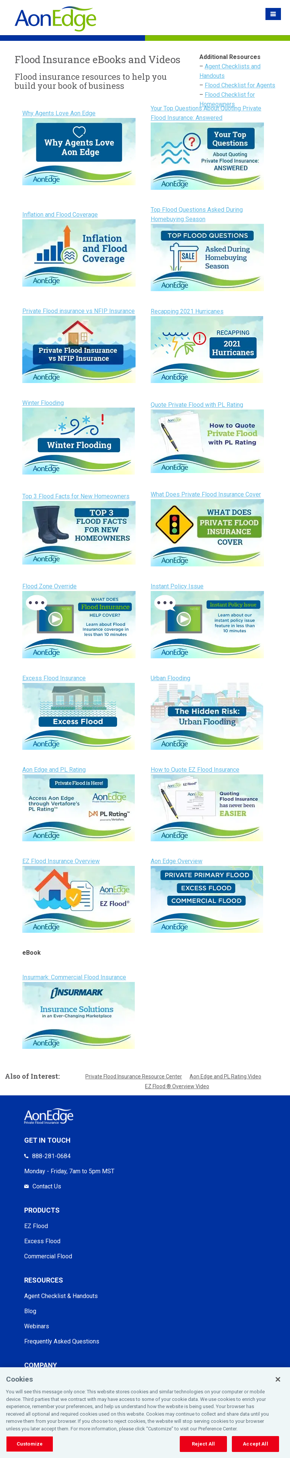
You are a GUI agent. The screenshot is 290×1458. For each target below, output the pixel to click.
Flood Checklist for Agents (240, 85)
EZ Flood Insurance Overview (61, 861)
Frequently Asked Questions (61, 1341)
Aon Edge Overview (176, 861)
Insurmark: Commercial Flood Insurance (74, 977)
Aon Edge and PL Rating (54, 769)
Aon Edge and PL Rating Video (225, 1076)
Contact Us (46, 1186)
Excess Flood (42, 1241)
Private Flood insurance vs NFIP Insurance (78, 311)
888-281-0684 (51, 1156)
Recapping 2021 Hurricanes (187, 311)
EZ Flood (36, 1226)
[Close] (278, 1379)
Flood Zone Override (49, 586)
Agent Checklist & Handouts (61, 1296)
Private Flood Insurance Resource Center (133, 1076)
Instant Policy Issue (177, 586)
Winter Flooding (43, 402)
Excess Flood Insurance (54, 678)
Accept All (255, 1444)
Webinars (36, 1326)
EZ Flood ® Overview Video (177, 1086)
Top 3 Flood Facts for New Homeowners (76, 496)
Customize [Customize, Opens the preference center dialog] (30, 1444)
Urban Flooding (170, 678)
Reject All (203, 1444)
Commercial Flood (48, 1256)
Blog (30, 1311)
